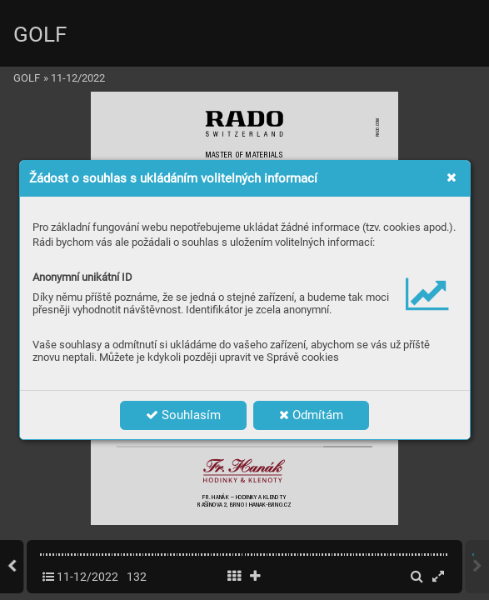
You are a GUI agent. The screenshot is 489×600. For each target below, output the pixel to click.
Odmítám (311, 415)
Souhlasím (183, 415)
